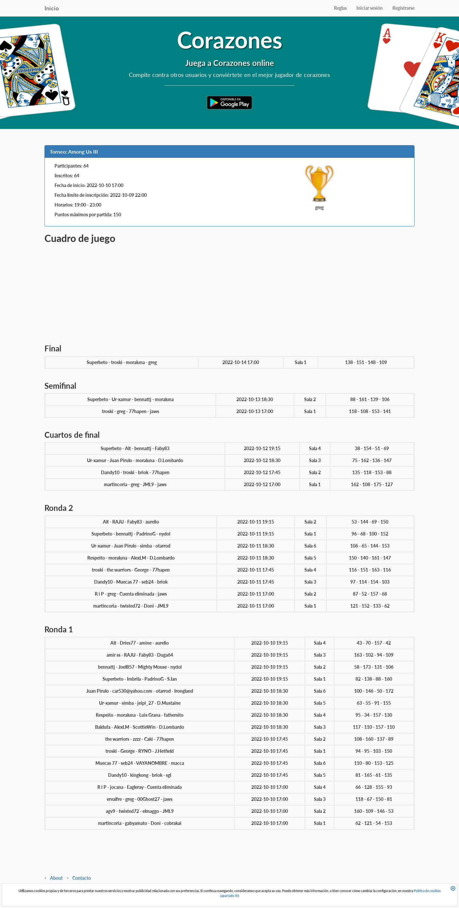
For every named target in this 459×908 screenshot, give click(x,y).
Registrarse (403, 8)
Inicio (51, 8)
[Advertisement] (229, 292)
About (56, 878)
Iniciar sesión (369, 8)
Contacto (81, 878)
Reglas (340, 8)
